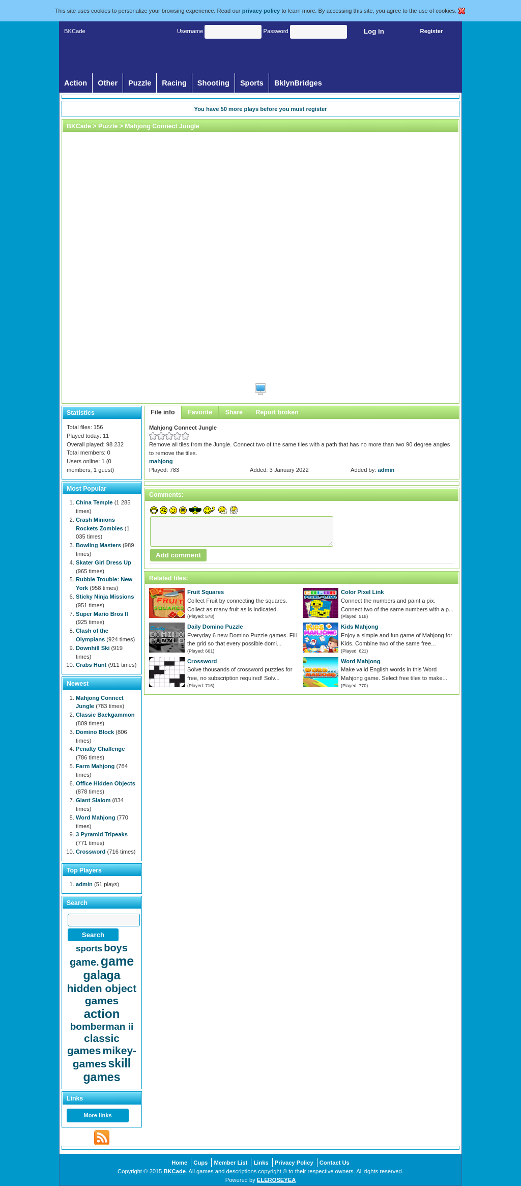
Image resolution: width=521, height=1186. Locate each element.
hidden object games (102, 994)
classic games (93, 1044)
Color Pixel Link (362, 592)
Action (75, 83)
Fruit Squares (205, 592)
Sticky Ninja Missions (105, 597)
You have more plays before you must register (260, 109)
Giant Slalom (93, 800)
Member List (230, 1163)
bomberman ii (102, 1026)
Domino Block (95, 732)
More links (97, 1115)
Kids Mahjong (359, 627)
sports (89, 948)
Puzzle (139, 83)
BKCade (79, 126)
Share (234, 412)
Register (431, 31)
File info (163, 412)
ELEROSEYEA (276, 1180)
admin (386, 470)
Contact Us (335, 1163)
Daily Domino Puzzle (215, 627)
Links (260, 1163)
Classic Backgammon (105, 715)
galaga (102, 975)
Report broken (277, 412)
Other (108, 83)
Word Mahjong (360, 661)
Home (179, 1163)
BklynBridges (298, 83)
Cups (200, 1163)
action (102, 1014)
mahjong (161, 461)
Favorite (200, 412)
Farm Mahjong (95, 766)
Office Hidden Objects (105, 783)
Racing (174, 83)
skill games (107, 1070)
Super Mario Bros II (102, 614)
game (117, 961)
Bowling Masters (98, 545)
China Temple (94, 502)
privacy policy (261, 11)
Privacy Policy (294, 1163)
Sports (252, 83)
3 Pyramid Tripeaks (102, 834)
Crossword (202, 661)
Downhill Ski (93, 648)
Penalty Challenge (100, 749)
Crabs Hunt (91, 665)
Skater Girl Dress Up (103, 562)
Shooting (213, 83)
